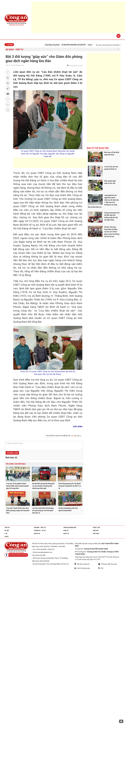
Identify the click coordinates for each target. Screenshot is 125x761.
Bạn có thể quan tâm (98, 148)
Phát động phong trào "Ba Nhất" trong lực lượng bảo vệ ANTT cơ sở (69, 486)
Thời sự (7, 527)
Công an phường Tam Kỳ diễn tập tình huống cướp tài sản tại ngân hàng (111, 216)
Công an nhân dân (69, 527)
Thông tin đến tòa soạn (107, 564)
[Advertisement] (54, 163)
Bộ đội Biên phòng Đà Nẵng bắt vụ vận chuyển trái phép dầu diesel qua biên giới (43, 486)
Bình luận (11, 457)
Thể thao (96, 533)
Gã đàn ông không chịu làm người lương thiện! (68, 509)
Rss (100, 568)
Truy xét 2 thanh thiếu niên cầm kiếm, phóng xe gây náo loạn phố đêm (17, 510)
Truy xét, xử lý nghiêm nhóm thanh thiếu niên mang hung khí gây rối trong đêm (17, 486)
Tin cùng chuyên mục (16, 464)
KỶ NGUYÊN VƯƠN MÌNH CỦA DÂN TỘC (76, 45)
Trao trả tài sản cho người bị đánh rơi (111, 168)
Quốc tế (66, 533)
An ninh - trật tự (14, 49)
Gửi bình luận (12, 453)
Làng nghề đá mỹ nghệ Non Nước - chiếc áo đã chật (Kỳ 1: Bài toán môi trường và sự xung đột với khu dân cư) (103, 201)
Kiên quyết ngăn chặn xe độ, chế (110, 182)
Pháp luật (96, 527)
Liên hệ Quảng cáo (82, 568)
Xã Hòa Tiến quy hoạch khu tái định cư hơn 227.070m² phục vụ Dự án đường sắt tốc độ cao (111, 231)
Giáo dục (37, 533)
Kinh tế (65, 530)
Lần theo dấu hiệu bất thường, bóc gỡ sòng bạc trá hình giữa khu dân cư (43, 510)
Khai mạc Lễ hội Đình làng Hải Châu (111, 153)
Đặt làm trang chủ (82, 564)
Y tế (5, 533)
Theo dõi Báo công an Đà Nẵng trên (63, 436)
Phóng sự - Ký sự (40, 530)
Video (6, 536)
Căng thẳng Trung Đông (55, 45)
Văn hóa (95, 530)
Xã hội (6, 530)
